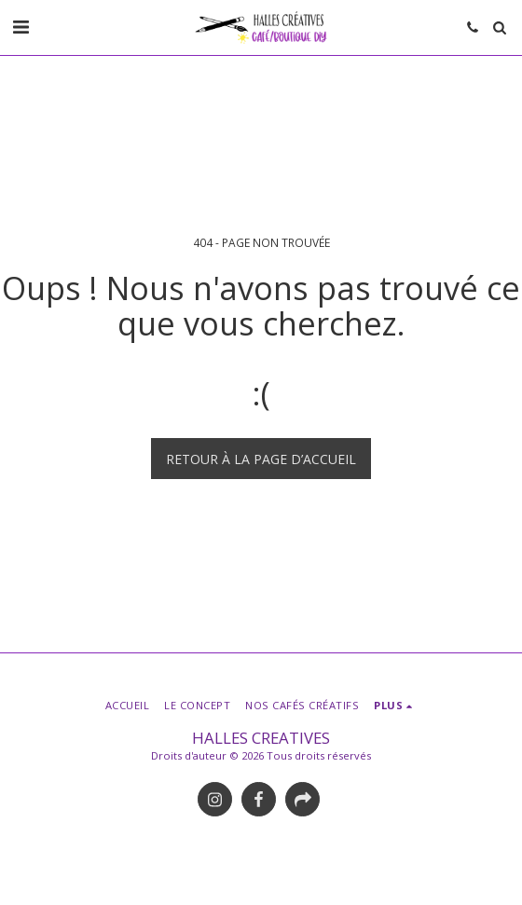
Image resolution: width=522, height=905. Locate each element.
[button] (20, 26)
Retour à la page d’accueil (261, 459)
